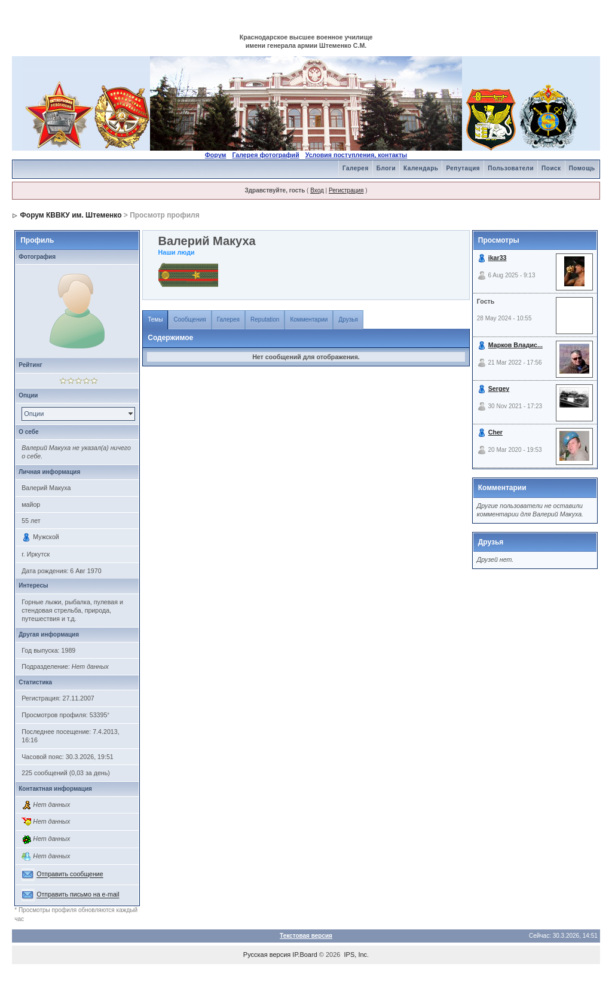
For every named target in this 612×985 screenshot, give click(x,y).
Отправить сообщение (69, 874)
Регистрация (346, 190)
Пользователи (511, 168)
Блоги (386, 168)
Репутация (463, 168)
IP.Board (304, 954)
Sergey (499, 388)
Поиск (551, 168)
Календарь (420, 168)
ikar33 (497, 257)
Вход (317, 190)
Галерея (355, 168)
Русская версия (266, 954)
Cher (495, 432)
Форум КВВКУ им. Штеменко (71, 215)
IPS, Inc (356, 954)
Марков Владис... (515, 344)
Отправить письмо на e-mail (77, 894)
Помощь (582, 168)
